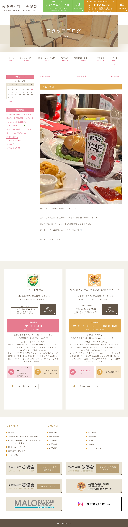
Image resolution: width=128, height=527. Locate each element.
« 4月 (9, 101)
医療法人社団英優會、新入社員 (19, 118)
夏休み (10, 144)
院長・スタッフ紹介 (17, 447)
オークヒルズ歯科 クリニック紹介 (23, 436)
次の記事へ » (116, 76)
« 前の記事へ (45, 76)
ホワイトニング (95, 440)
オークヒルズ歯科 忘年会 (17, 133)
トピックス (13, 455)
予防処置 (53, 440)
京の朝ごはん (12, 137)
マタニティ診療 (95, 448)
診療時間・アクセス (17, 451)
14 (32, 90)
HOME (11, 432)
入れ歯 (91, 444)
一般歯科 (53, 432)
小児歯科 (53, 444)
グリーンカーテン (14, 140)
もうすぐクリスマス (16, 125)
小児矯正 (53, 448)
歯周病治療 (54, 436)
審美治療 (92, 436)
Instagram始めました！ (17, 122)
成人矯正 (92, 432)
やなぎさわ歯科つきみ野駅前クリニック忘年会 (26, 129)
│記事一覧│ (81, 76)
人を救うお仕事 (13, 148)
